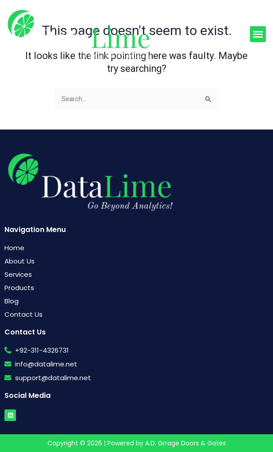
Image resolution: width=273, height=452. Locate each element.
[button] (258, 34)
